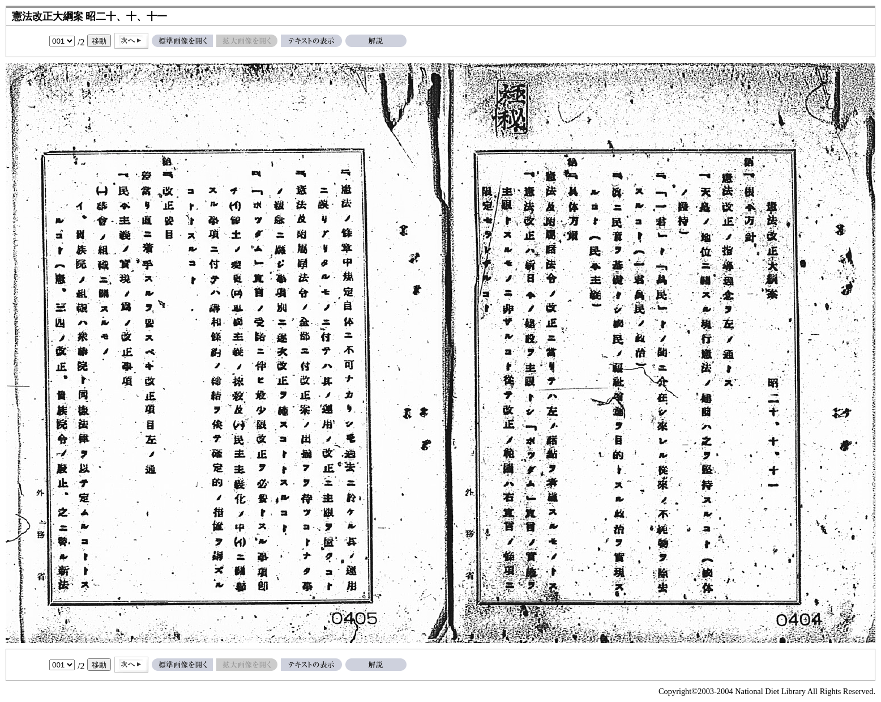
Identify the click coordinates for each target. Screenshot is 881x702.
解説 (376, 41)
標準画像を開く (182, 41)
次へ (131, 41)
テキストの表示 (311, 41)
